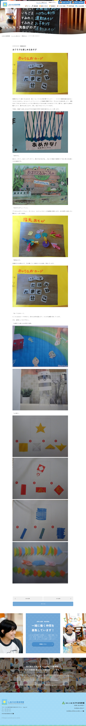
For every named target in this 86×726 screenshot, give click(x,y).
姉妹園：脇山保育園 (79, 705)
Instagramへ (56, 680)
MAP (25, 707)
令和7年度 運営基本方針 (8, 713)
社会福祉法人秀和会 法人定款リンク (75, 711)
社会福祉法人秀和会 (79, 708)
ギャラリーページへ (30, 680)
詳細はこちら (43, 644)
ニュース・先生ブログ (41, 2)
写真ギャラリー (52, 2)
